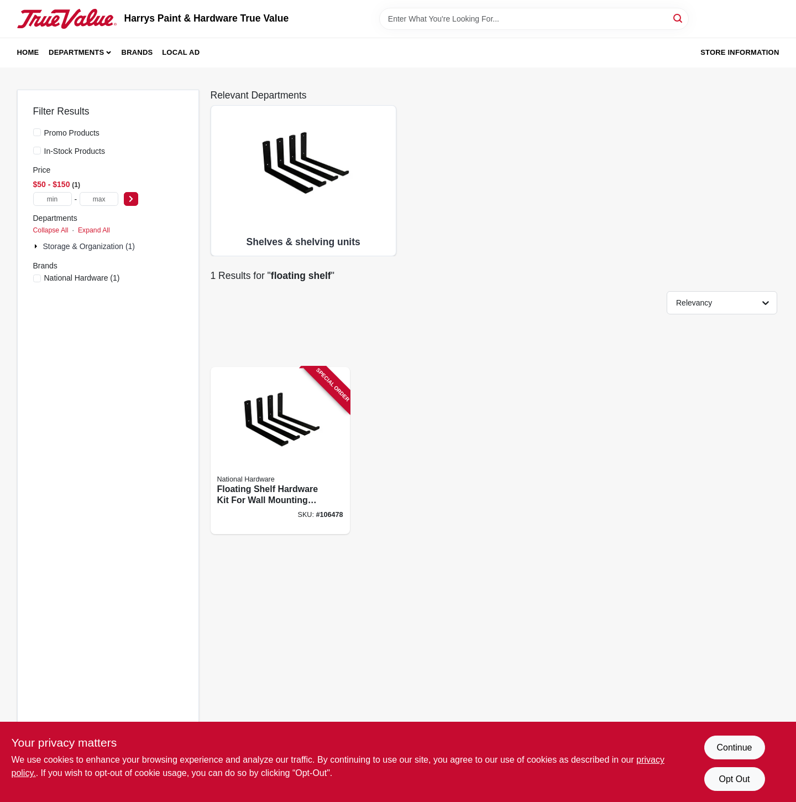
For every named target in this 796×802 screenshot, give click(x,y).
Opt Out (734, 779)
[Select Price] (131, 199)
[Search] (679, 18)
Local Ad (181, 52)
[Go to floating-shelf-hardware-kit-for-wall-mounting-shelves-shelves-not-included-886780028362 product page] (280, 451)
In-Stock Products (75, 151)
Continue (734, 747)
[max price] (99, 199)
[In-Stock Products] (37, 150)
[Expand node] (37, 246)
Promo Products (72, 133)
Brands (137, 52)
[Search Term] (534, 19)
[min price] (52, 199)
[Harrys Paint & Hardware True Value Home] (67, 19)
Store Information (739, 52)
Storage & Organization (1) (89, 246)
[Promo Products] (37, 132)
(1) (82, 277)
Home (28, 52)
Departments (76, 52)
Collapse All (51, 230)
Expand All (94, 230)
